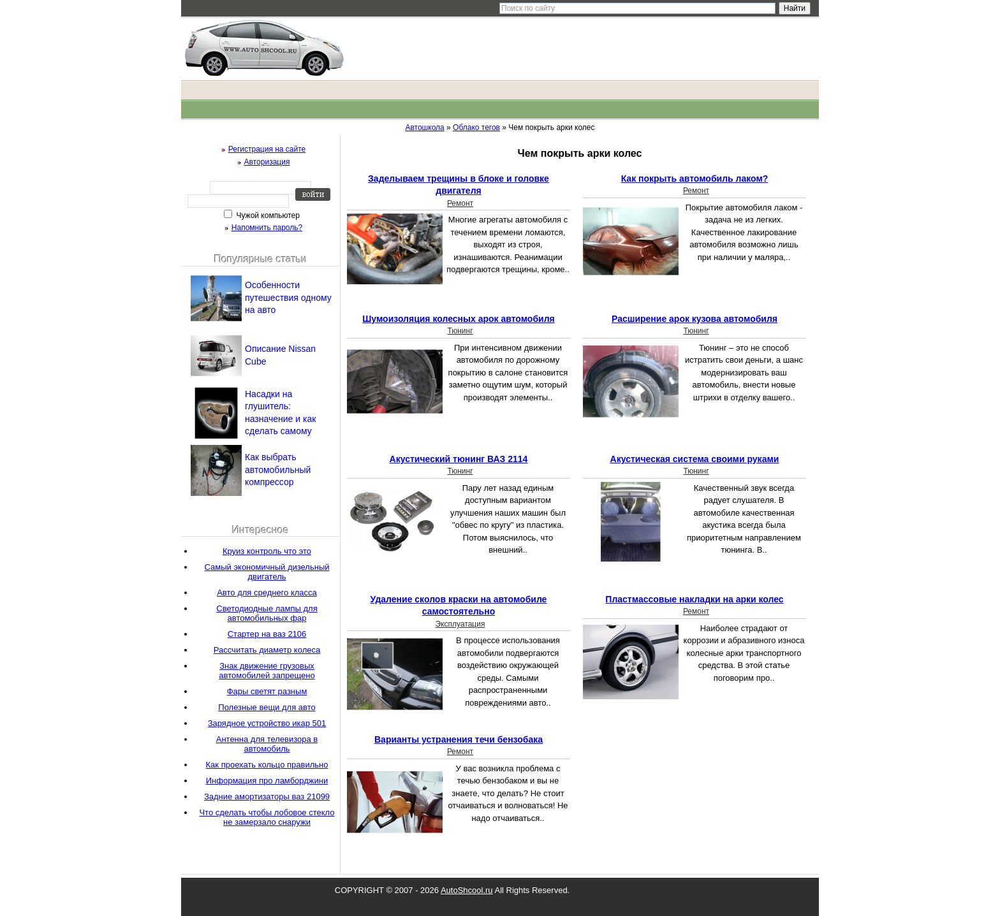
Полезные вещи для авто (266, 707)
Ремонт (460, 203)
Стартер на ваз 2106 (267, 634)
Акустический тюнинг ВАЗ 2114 (459, 459)
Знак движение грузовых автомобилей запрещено (266, 670)
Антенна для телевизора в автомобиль (267, 743)
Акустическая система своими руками (694, 459)
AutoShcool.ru (467, 890)
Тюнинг (460, 330)
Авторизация (267, 161)
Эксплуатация (460, 624)
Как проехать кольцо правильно (267, 764)
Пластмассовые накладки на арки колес (694, 599)
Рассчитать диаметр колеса (267, 650)
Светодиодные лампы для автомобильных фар (266, 613)
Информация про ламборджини (267, 780)
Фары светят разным (267, 691)
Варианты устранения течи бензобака (458, 739)
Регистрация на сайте (267, 149)
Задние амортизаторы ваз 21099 (267, 796)
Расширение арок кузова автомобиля (694, 319)
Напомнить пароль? (267, 227)
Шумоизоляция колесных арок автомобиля (458, 319)
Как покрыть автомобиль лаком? (694, 178)
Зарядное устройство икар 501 (267, 723)
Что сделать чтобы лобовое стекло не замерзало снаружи (266, 817)
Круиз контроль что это (267, 551)
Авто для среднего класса (267, 592)
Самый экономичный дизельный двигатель (267, 571)
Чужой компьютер (267, 215)
